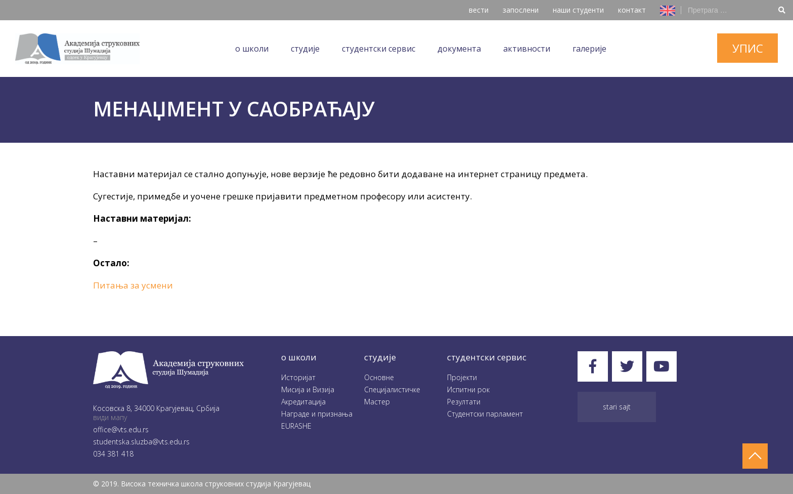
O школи (252, 48)
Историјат (298, 377)
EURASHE (296, 426)
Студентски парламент (485, 414)
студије (380, 357)
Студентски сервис (378, 48)
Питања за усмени (133, 285)
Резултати (463, 401)
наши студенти (578, 10)
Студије (305, 48)
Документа (459, 48)
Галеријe (589, 48)
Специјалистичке (392, 389)
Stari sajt (617, 406)
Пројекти (462, 377)
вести (479, 10)
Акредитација (303, 401)
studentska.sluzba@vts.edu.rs (141, 441)
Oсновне (379, 377)
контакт (632, 10)
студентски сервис (486, 357)
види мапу (110, 417)
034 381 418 (113, 454)
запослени (521, 10)
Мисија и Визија (307, 389)
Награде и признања (317, 414)
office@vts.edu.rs (121, 429)
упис (747, 48)
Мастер (377, 401)
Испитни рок (468, 389)
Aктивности (526, 48)
